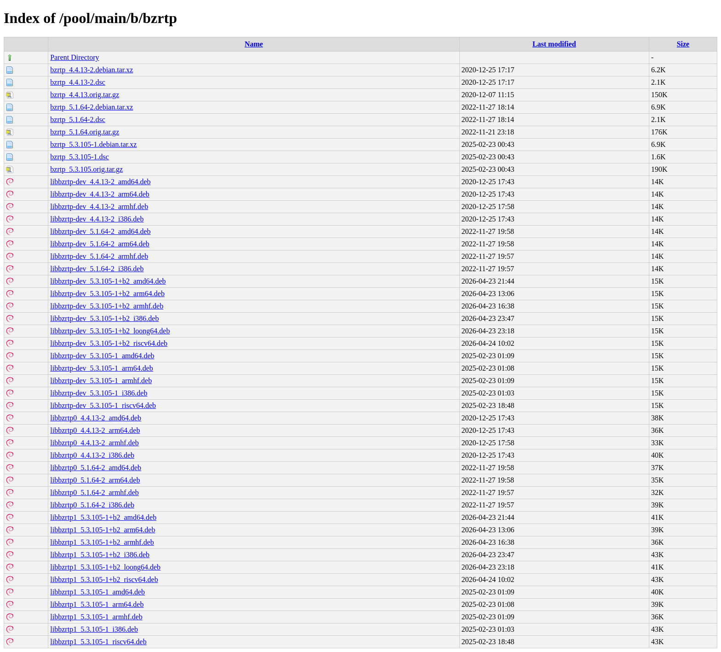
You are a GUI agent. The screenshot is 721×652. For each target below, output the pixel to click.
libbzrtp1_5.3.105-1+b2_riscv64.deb (104, 579)
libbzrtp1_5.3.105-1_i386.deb (94, 629)
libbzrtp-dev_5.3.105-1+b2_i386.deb (104, 318)
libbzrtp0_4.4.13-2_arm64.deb (95, 430)
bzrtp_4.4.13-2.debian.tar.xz (91, 70)
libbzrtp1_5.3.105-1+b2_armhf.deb (102, 542)
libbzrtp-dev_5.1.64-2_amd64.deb (100, 231)
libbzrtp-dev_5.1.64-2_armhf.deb (99, 256)
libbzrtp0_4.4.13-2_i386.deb (92, 455)
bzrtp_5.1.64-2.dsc (77, 119)
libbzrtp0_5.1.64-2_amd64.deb (95, 468)
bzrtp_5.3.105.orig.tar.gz (86, 169)
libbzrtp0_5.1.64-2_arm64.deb (95, 480)
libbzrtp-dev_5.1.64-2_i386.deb (96, 269)
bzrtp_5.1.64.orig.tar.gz (84, 132)
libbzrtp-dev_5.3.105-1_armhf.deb (101, 380)
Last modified (554, 44)
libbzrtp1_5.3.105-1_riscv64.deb (98, 642)
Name (254, 44)
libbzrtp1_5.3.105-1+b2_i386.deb (99, 555)
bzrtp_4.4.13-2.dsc (77, 82)
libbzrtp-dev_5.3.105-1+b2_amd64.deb (108, 281)
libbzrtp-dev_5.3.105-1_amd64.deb (102, 356)
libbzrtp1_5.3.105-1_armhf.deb (96, 617)
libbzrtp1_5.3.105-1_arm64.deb (96, 604)
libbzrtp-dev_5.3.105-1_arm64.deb (101, 368)
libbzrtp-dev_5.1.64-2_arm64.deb (99, 244)
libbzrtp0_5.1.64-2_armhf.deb (94, 492)
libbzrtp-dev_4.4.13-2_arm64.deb (99, 194)
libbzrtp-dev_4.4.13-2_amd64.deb (100, 182)
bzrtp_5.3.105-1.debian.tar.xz (93, 144)
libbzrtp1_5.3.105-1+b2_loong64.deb (105, 567)
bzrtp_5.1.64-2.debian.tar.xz (91, 107)
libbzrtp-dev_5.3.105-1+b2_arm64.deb (107, 293)
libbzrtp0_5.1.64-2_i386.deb (92, 505)
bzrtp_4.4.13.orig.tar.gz (84, 95)
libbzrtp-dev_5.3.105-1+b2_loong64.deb (110, 331)
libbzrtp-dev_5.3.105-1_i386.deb (98, 393)
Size (683, 44)
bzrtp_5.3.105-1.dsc (79, 157)
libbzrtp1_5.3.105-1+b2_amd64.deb (103, 517)
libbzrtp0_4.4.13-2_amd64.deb (95, 418)
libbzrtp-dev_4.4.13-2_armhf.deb (99, 206)
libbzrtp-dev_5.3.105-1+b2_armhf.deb (106, 306)
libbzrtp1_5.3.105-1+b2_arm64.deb (102, 530)
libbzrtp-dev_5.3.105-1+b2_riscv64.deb (108, 343)
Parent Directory (74, 57)
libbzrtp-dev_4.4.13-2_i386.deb (96, 219)
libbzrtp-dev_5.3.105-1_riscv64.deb (103, 405)
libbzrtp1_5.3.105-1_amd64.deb (97, 592)
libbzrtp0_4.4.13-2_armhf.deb (94, 443)
